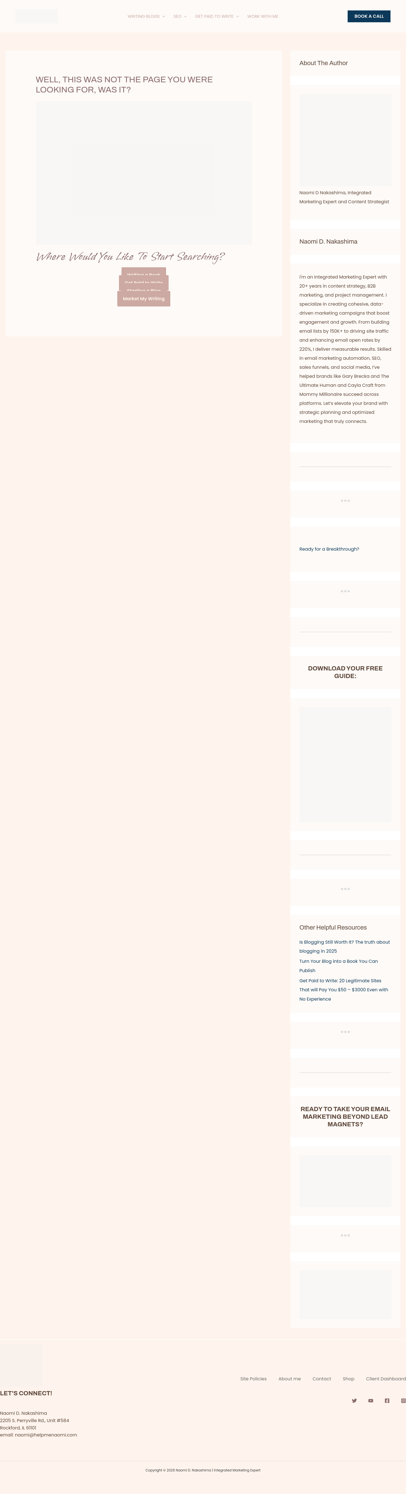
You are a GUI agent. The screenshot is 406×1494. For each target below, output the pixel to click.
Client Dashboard (386, 1377)
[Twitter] (354, 1399)
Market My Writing (144, 298)
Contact (317, 1377)
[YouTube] (370, 1399)
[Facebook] (387, 1399)
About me (283, 1377)
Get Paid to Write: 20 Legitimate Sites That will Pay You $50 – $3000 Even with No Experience (343, 989)
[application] (162, 16)
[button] (369, 16)
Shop (346, 1377)
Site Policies (245, 1377)
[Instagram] (403, 1399)
